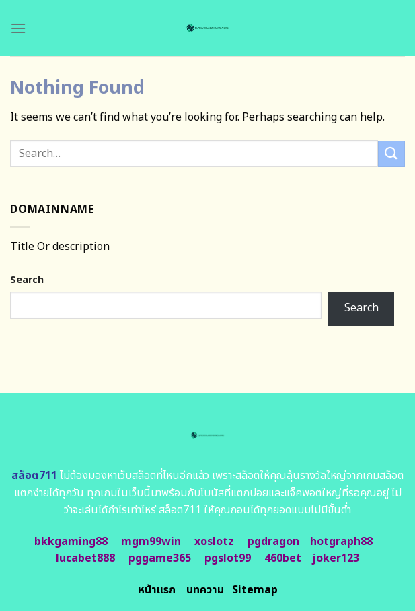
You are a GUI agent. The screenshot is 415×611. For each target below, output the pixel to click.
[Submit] (391, 154)
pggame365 (159, 558)
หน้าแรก (157, 590)
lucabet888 (85, 558)
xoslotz (214, 542)
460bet (282, 558)
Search (27, 280)
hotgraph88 (341, 542)
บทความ (205, 590)
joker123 (335, 558)
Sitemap (255, 590)
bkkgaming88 (71, 542)
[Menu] (18, 27)
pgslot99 (227, 558)
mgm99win (151, 542)
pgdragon (273, 542)
